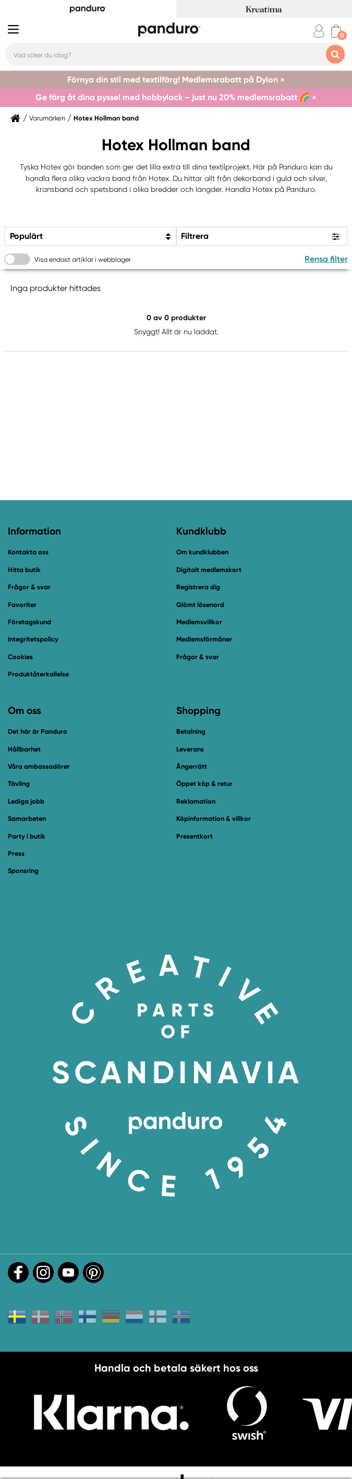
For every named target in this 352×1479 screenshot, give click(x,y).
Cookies (20, 657)
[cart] (336, 31)
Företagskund (29, 622)
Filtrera (195, 236)
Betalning (190, 731)
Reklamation (195, 801)
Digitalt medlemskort (208, 570)
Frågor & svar (29, 587)
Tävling (19, 783)
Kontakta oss (28, 552)
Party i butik (26, 836)
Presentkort (194, 836)
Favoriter (22, 605)
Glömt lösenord (200, 605)
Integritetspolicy (33, 639)
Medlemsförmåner (204, 639)
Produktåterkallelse (38, 674)
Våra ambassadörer (39, 766)
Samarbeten (27, 818)
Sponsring (23, 871)
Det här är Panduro (37, 731)
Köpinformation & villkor (213, 818)
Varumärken (47, 118)
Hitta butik (24, 570)
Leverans (190, 749)
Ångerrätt (191, 766)
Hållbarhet (24, 749)
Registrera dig (198, 587)
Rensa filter (326, 259)
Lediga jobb (26, 801)
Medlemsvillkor (199, 622)
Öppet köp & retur (204, 783)
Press (16, 853)
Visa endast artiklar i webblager (82, 259)
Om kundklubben (202, 552)
